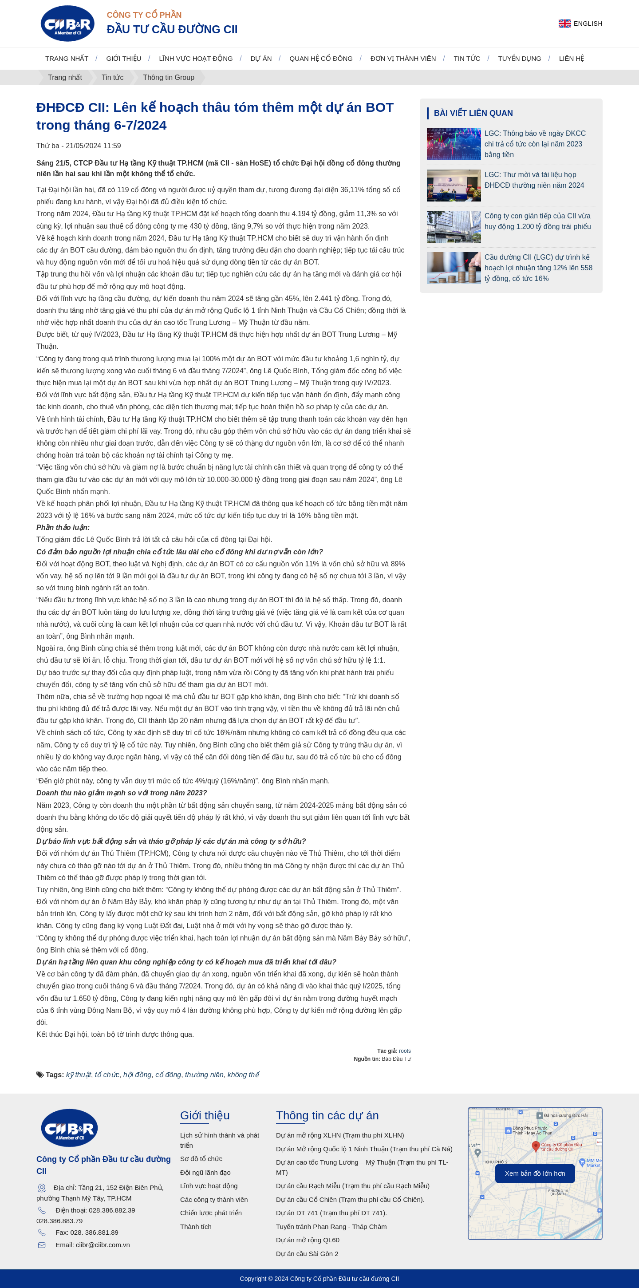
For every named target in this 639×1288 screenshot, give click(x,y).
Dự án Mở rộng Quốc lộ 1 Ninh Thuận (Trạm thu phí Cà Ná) (364, 1149)
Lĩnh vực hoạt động (209, 1185)
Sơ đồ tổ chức (201, 1158)
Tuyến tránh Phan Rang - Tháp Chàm (331, 1226)
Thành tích (196, 1226)
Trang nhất (67, 58)
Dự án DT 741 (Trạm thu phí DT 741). (331, 1213)
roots (405, 1051)
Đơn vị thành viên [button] (403, 58)
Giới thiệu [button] (124, 58)
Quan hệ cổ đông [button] (321, 58)
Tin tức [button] (467, 58)
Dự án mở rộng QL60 (307, 1240)
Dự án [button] (261, 58)
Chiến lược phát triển (211, 1213)
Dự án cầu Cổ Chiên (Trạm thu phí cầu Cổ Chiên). (350, 1199)
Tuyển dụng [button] (519, 58)
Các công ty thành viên (214, 1199)
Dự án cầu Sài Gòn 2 (307, 1253)
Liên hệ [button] (571, 58)
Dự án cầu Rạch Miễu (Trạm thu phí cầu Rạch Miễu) (353, 1185)
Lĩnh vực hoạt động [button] (196, 58)
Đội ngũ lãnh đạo (205, 1172)
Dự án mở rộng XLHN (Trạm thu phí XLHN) (340, 1135)
